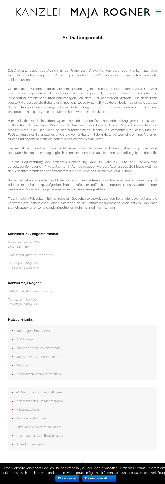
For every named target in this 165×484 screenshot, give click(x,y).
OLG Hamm (24, 339)
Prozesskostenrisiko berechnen (38, 374)
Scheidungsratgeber (30, 444)
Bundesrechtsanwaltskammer (37, 348)
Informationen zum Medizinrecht (39, 401)
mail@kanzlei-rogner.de (36, 255)
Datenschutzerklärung (99, 478)
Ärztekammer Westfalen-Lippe (38, 427)
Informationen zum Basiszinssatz (39, 435)
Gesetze (22, 365)
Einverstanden (67, 478)
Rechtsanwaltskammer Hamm (38, 356)
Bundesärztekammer (31, 418)
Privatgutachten (27, 409)
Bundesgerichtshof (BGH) (34, 331)
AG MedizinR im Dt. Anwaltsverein (40, 392)
